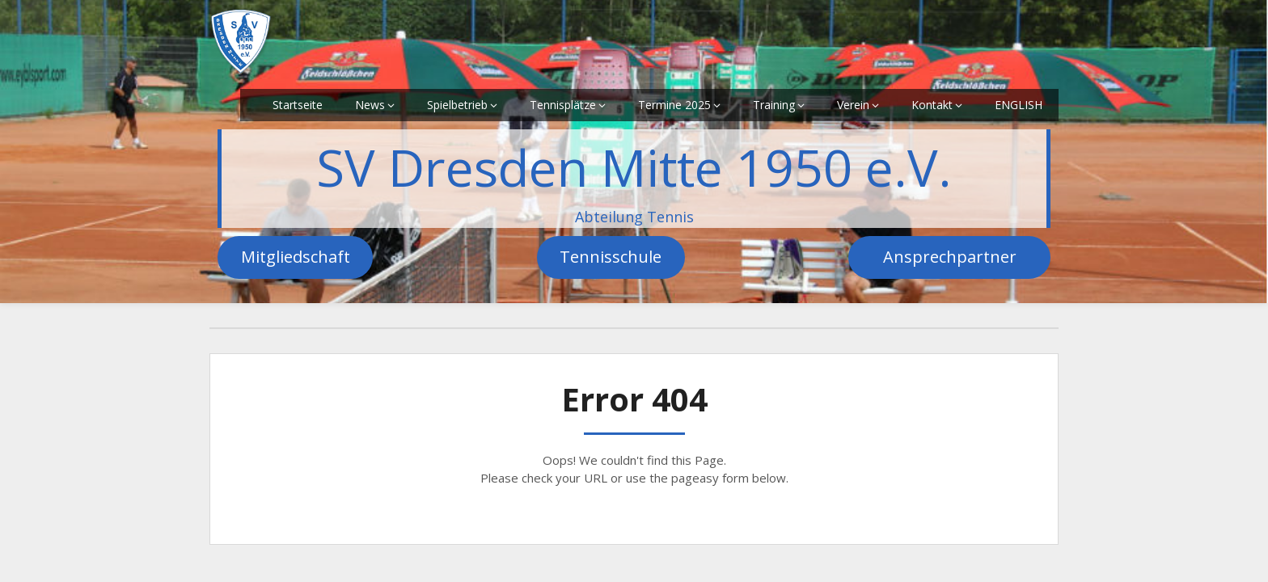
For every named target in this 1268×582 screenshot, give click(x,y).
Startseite (298, 104)
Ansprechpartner (950, 257)
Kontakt (932, 104)
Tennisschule (610, 257)
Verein (853, 104)
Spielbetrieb (457, 104)
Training (774, 104)
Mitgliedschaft (295, 257)
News (370, 104)
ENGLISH (1018, 104)
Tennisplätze (563, 104)
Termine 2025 (674, 104)
